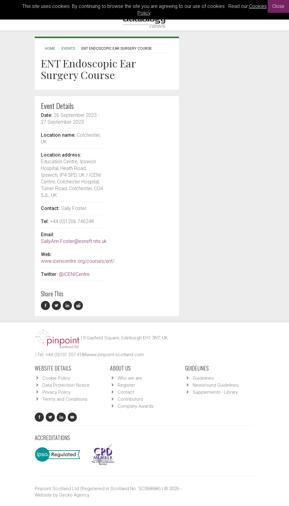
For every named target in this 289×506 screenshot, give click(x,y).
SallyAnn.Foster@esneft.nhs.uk (74, 241)
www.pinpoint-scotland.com (115, 354)
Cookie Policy (56, 378)
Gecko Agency (74, 495)
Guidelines (203, 378)
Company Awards (136, 406)
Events (68, 48)
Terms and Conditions (64, 399)
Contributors (130, 399)
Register (126, 385)
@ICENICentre (74, 274)
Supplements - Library (215, 392)
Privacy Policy (56, 392)
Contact (126, 392)
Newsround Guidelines (216, 385)
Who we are (130, 378)
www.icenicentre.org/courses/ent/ (77, 261)
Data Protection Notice (66, 385)
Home (50, 48)
